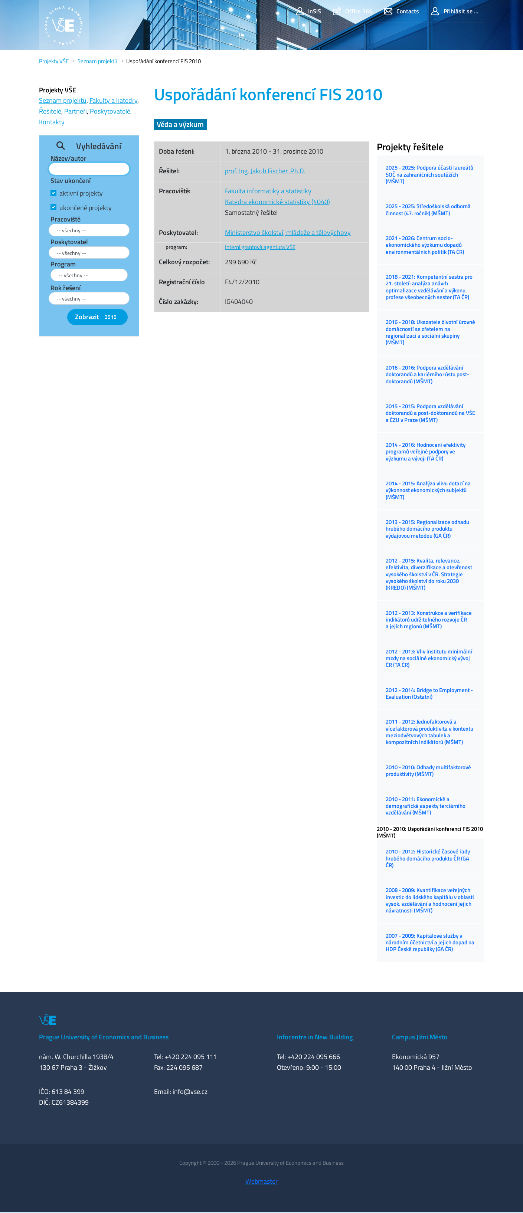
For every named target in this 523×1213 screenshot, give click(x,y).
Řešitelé (50, 111)
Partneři (75, 111)
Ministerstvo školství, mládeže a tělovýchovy (288, 232)
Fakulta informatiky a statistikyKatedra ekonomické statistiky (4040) (277, 196)
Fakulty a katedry (113, 100)
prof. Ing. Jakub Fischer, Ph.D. (265, 171)
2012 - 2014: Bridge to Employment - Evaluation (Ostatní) (429, 693)
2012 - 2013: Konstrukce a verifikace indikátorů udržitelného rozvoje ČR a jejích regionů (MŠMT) (429, 620)
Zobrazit (97, 317)
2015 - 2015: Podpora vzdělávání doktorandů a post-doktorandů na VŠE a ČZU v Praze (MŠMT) (430, 413)
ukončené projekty (85, 208)
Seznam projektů (97, 61)
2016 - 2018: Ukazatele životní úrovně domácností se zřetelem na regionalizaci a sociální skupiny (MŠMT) (430, 332)
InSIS (308, 11)
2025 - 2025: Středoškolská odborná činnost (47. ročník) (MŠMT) (428, 209)
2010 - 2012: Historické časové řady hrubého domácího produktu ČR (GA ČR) (428, 858)
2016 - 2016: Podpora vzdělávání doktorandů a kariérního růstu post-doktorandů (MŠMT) (427, 374)
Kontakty (52, 122)
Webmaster (261, 1181)
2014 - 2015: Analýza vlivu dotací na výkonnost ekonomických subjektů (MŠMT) (428, 490)
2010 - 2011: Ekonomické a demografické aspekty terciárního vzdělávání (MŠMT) (425, 806)
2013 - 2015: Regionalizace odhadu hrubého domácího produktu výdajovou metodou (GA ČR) (427, 529)
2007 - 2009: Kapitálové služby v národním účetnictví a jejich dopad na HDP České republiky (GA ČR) (430, 942)
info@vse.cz (190, 1091)
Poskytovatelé (110, 111)
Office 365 (352, 11)
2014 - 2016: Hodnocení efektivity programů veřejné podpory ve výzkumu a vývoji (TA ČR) (425, 451)
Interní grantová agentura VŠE (260, 247)
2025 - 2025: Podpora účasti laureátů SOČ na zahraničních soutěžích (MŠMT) (429, 174)
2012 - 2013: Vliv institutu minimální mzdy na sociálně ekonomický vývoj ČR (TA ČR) (429, 658)
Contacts (401, 11)
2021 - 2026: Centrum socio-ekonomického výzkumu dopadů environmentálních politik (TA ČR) (425, 245)
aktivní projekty (81, 193)
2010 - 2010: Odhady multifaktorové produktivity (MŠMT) (428, 770)
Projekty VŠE (54, 61)
